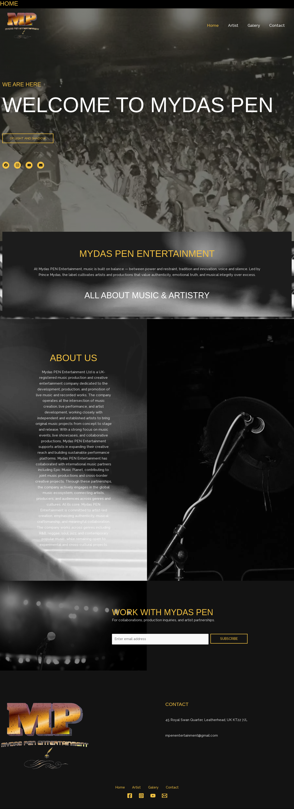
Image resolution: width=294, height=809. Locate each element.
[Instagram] (141, 796)
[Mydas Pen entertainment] (22, 25)
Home (218, 25)
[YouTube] (153, 796)
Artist (237, 25)
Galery (256, 25)
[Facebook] (129, 796)
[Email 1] (164, 796)
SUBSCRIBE (229, 638)
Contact (277, 25)
